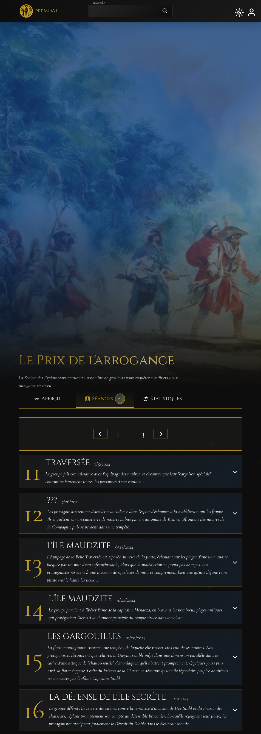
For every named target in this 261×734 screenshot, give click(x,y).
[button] (239, 12)
